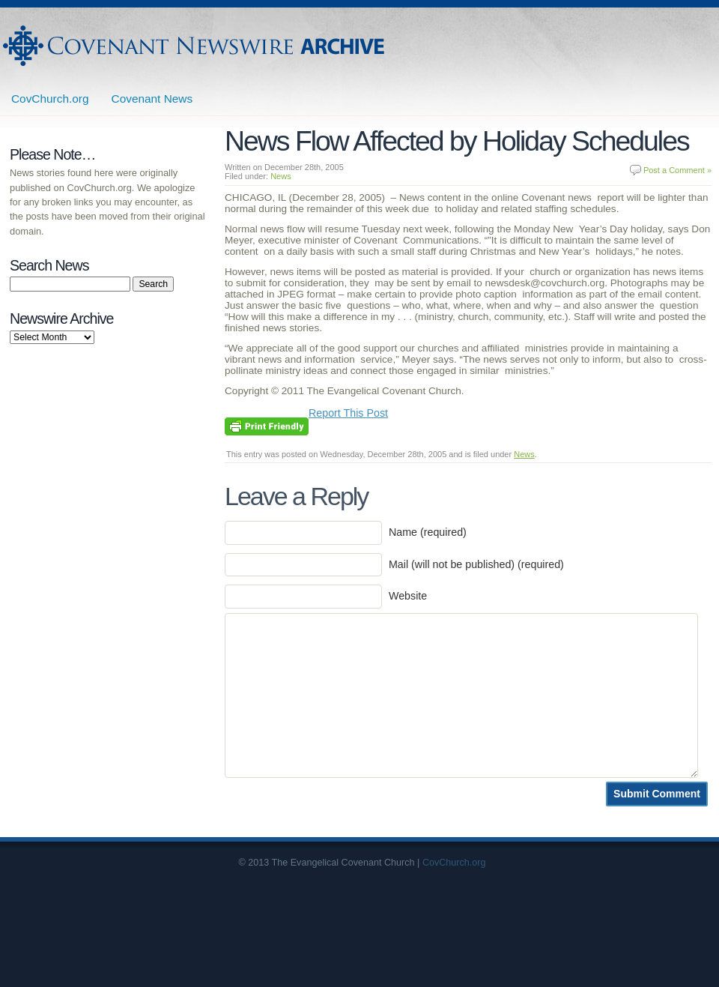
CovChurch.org (50, 98)
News (280, 176)
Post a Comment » (677, 170)
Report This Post (348, 413)
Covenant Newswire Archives (195, 45)
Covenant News (152, 98)
